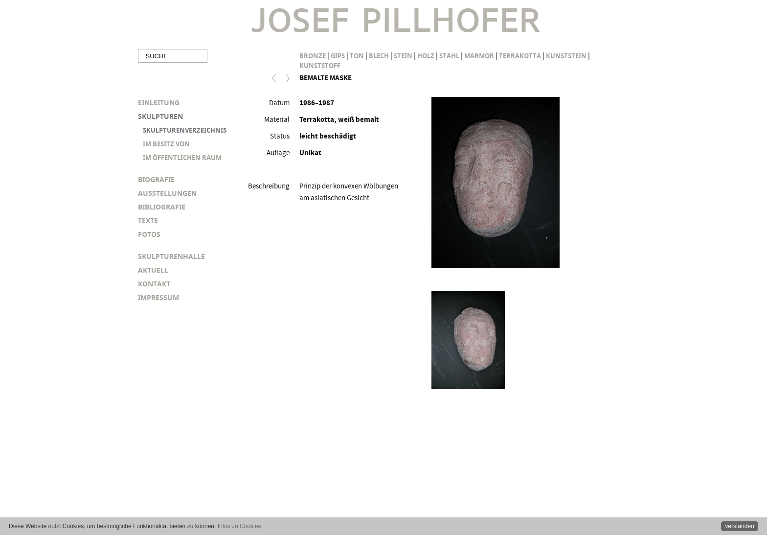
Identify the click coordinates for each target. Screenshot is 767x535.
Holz (425, 55)
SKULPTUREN (160, 116)
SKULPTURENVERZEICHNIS (184, 130)
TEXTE (148, 220)
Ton (357, 55)
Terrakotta (520, 55)
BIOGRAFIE (156, 179)
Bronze (312, 55)
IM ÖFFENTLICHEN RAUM (182, 157)
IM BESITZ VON (166, 144)
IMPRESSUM (158, 297)
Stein (403, 55)
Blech (379, 55)
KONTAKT (154, 283)
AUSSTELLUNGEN (167, 193)
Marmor (479, 55)
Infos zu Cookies (239, 526)
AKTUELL (153, 270)
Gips (338, 55)
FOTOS (149, 234)
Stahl (449, 55)
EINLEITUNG (159, 102)
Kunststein (566, 55)
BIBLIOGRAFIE (161, 206)
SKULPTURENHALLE (171, 256)
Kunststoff (319, 65)
